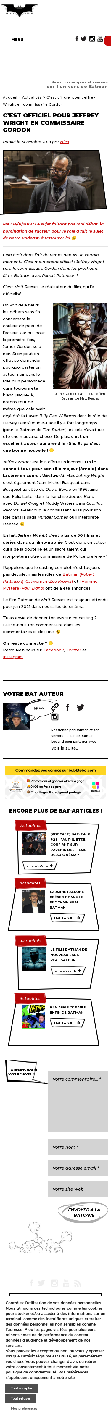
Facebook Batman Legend (77, 39)
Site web (55, 707)
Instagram (13, 656)
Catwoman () (49, 581)
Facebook (54, 650)
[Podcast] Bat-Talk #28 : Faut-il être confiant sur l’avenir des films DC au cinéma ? (70, 844)
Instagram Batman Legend (92, 39)
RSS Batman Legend (77, 1283)
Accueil (10, 97)
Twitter (73, 650)
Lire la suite (37, 866)
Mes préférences (24, 1408)
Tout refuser (20, 1398)
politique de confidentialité (31, 1372)
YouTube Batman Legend (100, 39)
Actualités (32, 97)
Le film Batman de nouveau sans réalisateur (68, 954)
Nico (64, 141)
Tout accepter (22, 1388)
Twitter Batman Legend (84, 39)
